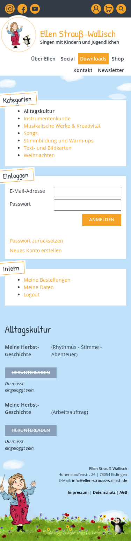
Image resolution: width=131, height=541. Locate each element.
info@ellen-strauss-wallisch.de (99, 480)
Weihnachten (39, 155)
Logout (31, 294)
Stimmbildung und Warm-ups (59, 140)
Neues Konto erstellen (36, 250)
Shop (118, 58)
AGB (123, 492)
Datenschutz (104, 492)
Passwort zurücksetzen (36, 240)
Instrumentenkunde (47, 118)
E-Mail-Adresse (27, 191)
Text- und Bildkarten (48, 148)
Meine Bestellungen (47, 279)
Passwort (20, 204)
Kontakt (83, 70)
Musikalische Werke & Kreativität (62, 125)
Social (68, 58)
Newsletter (111, 70)
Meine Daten (39, 287)
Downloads (93, 58)
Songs (31, 133)
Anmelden (101, 220)
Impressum (78, 492)
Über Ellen (43, 58)
